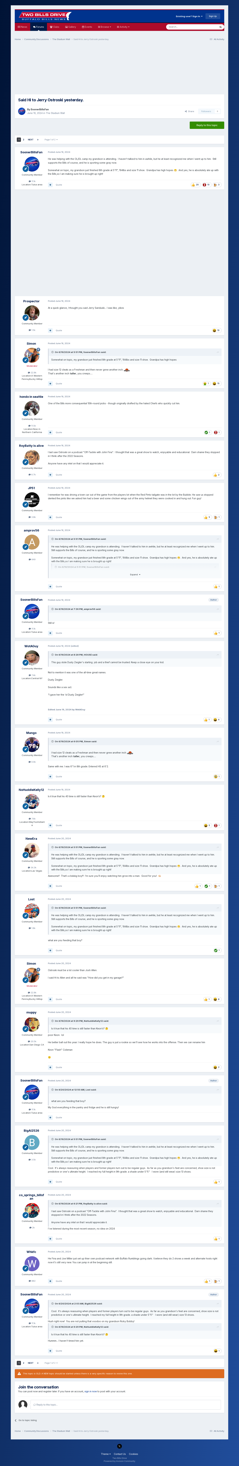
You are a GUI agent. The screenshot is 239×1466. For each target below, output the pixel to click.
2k (32, 1227)
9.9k (32, 761)
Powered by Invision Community (119, 1461)
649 (32, 559)
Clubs (55, 26)
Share (189, 111)
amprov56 (31, 530)
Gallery (72, 26)
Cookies (133, 1454)
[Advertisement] (119, 69)
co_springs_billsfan (31, 1196)
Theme (106, 1454)
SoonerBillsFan (40, 109)
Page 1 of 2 (51, 139)
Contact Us (120, 1454)
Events (88, 26)
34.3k (32, 867)
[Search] (183, 27)
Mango (31, 733)
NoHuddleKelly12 (31, 790)
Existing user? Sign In (189, 16)
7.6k (32, 818)
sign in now (90, 1391)
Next (31, 139)
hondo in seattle (31, 396)
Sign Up (213, 16)
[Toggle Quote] (52, 352)
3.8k (32, 517)
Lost (31, 899)
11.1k (32, 181)
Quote (59, 184)
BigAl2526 (31, 1130)
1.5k (32, 330)
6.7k (32, 474)
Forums (40, 28)
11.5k (32, 425)
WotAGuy (31, 646)
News (23, 26)
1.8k (32, 928)
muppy (31, 1012)
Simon (31, 343)
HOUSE (88, 654)
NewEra (31, 838)
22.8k (32, 372)
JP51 (31, 488)
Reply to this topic (207, 125)
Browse (105, 26)
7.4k (32, 675)
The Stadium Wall (55, 113)
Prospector (31, 301)
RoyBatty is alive (31, 445)
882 (32, 1280)
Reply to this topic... (46, 1404)
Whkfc (31, 1252)
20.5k (32, 1041)
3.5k (32, 1159)
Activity (124, 26)
